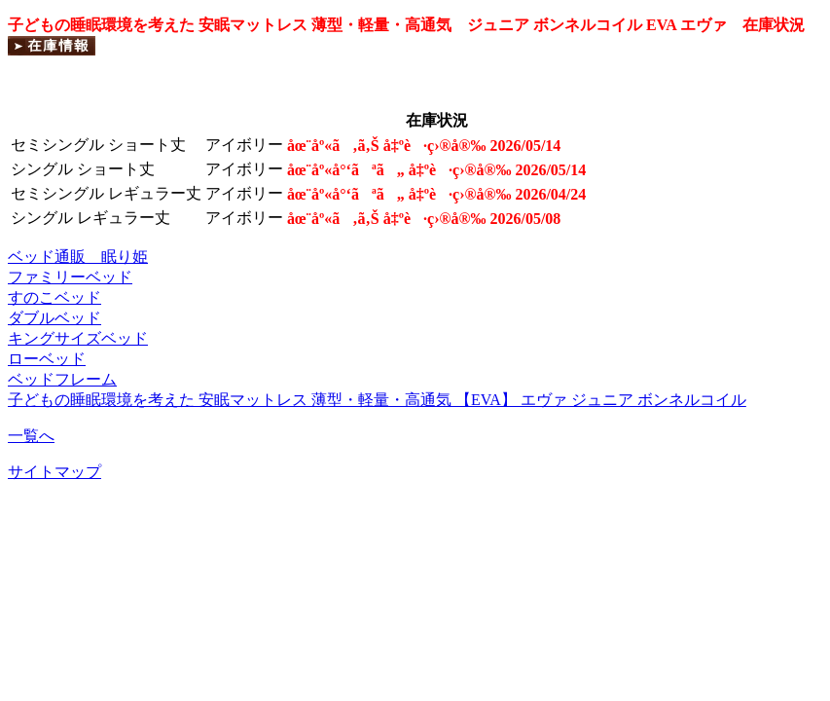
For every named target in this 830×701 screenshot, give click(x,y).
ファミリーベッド (70, 277)
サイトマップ (54, 471)
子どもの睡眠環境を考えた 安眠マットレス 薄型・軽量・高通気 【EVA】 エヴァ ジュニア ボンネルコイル (377, 399)
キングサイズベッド (78, 338)
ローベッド (47, 358)
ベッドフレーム (62, 379)
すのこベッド (54, 297)
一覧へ (31, 435)
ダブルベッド (54, 318)
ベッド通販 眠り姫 (78, 256)
